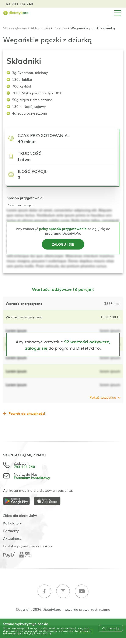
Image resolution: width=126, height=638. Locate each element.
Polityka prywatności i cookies (27, 546)
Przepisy (60, 28)
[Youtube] (81, 591)
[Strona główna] (16, 13)
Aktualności (40, 28)
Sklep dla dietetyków (20, 515)
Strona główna (15, 28)
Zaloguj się (63, 243)
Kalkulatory (12, 523)
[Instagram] (63, 591)
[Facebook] (44, 591)
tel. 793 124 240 (19, 3)
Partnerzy (11, 530)
